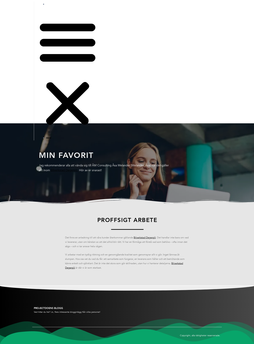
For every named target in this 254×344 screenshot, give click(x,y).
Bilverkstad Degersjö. (64, 170)
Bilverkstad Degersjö (145, 237)
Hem (51, 4)
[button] (67, 73)
